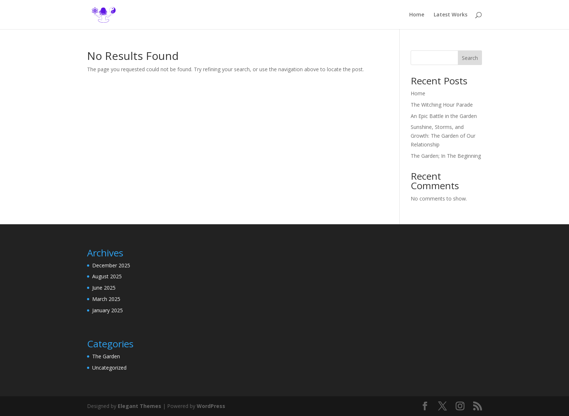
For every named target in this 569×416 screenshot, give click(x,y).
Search (470, 57)
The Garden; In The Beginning (446, 155)
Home (416, 15)
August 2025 (107, 276)
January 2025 (107, 310)
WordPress (211, 405)
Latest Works (450, 15)
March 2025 (106, 298)
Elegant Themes (139, 405)
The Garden (106, 356)
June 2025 (104, 287)
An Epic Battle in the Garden (444, 115)
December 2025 (111, 265)
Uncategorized (109, 367)
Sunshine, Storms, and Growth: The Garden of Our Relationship (443, 135)
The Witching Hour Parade (442, 104)
